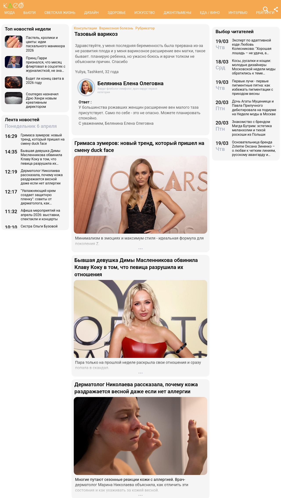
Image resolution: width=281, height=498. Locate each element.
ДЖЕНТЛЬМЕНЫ (177, 13)
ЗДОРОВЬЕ (117, 13)
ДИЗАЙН (91, 13)
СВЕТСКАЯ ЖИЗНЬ (59, 13)
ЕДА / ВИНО (210, 13)
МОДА (9, 13)
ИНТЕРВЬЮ (238, 13)
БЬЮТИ (29, 13)
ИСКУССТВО (144, 13)
